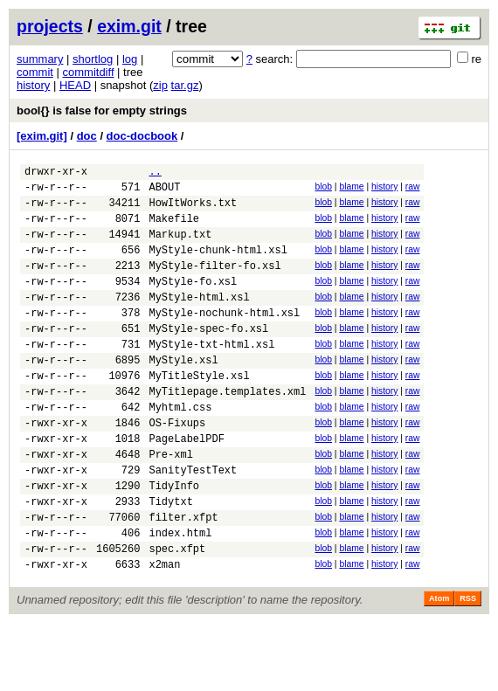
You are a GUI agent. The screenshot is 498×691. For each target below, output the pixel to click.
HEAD (75, 85)
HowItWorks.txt (193, 210)
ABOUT (164, 191)
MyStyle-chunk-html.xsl (218, 265)
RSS (468, 666)
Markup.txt (180, 246)
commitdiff (88, 72)
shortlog (93, 59)
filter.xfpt (183, 577)
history (33, 85)
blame (351, 189)
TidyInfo (174, 540)
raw (412, 189)
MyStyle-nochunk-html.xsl (224, 338)
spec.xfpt (177, 613)
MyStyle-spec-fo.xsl (208, 356)
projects (50, 26)
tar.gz (185, 85)
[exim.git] (42, 135)
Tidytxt (170, 558)
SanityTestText (193, 522)
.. (155, 173)
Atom (439, 666)
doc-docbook (142, 135)
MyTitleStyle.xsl (199, 411)
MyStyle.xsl (183, 393)
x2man (164, 632)
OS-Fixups (177, 467)
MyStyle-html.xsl (199, 320)
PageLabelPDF (186, 485)
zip (160, 85)
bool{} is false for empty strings (102, 110)
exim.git (129, 26)
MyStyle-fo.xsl (193, 301)
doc (87, 135)
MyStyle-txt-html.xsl (211, 375)
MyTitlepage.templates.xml (227, 430)
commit (35, 72)
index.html (180, 595)
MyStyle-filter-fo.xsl (214, 283)
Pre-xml (170, 503)
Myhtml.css (180, 448)
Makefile (174, 228)
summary (40, 59)
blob (323, 189)
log (129, 59)
